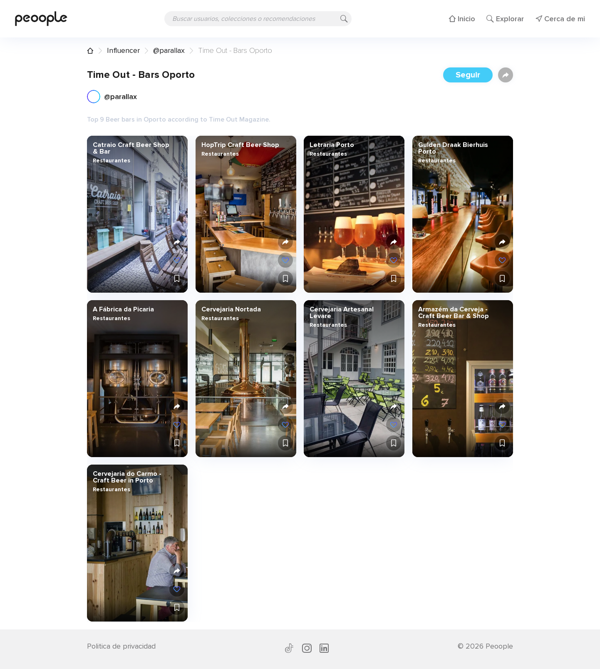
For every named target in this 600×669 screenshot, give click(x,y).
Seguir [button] (468, 75)
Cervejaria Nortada (230, 309)
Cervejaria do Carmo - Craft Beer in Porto (127, 477)
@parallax (169, 50)
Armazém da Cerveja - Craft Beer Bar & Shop (453, 312)
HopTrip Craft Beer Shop (240, 145)
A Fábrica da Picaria (123, 309)
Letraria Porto (332, 145)
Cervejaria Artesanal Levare (342, 312)
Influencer (123, 50)
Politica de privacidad (121, 646)
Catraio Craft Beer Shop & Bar (131, 148)
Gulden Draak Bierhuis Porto (453, 148)
